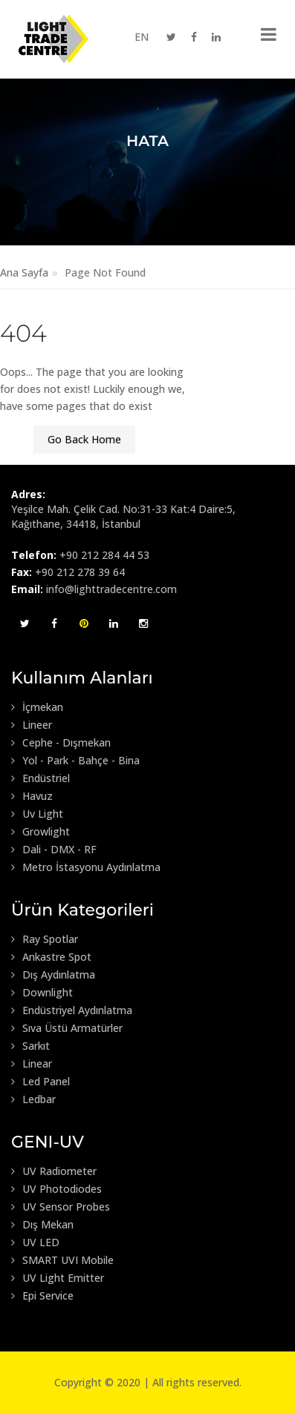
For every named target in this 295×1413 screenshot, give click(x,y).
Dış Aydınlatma (53, 975)
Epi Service (42, 1296)
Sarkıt (30, 1046)
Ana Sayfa (24, 272)
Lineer (31, 725)
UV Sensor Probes (60, 1207)
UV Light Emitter (57, 1278)
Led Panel (40, 1081)
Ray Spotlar (44, 939)
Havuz (32, 796)
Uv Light (37, 814)
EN (141, 37)
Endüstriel (40, 778)
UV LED (35, 1242)
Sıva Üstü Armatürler (67, 1028)
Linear (31, 1063)
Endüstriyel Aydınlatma (71, 1010)
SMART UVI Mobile (62, 1260)
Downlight (42, 992)
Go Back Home (84, 439)
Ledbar (33, 1099)
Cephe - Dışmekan (61, 742)
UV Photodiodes (56, 1189)
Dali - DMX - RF (54, 849)
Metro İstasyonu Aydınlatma (86, 867)
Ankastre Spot (51, 957)
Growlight (40, 831)
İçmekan (37, 707)
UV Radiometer (54, 1171)
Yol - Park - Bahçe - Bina (75, 760)
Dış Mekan (42, 1224)
